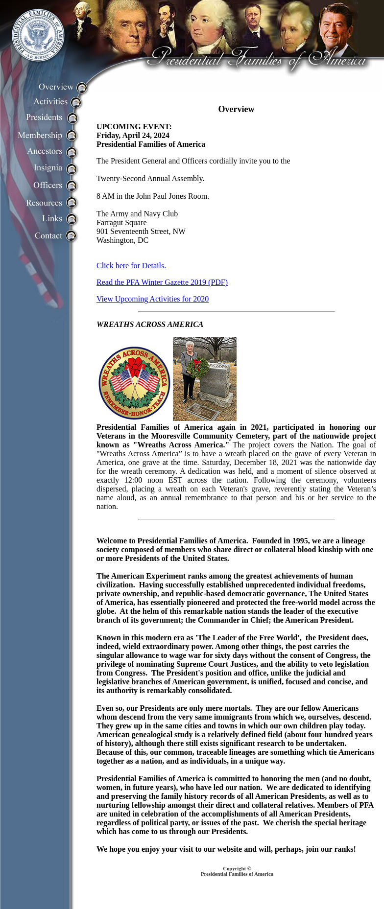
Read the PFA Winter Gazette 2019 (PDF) (162, 282)
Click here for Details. (131, 265)
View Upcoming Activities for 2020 (152, 299)
